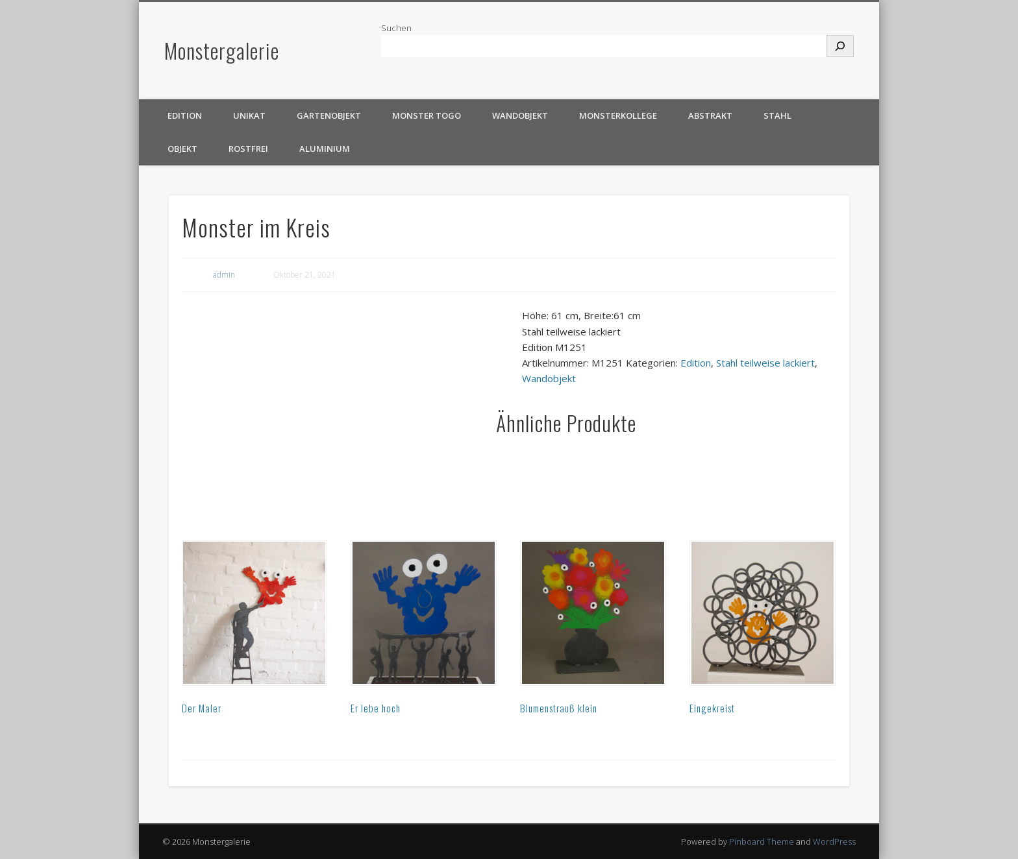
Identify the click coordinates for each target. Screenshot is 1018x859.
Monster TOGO (426, 115)
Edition (185, 115)
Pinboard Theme (761, 841)
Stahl (777, 115)
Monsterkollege (618, 115)
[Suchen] (840, 46)
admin (224, 274)
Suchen (396, 28)
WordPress (834, 841)
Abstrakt (710, 115)
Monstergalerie (221, 50)
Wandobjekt (520, 115)
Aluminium (324, 148)
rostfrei (248, 148)
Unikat (249, 115)
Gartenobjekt (329, 115)
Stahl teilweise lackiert (765, 362)
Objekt (182, 148)
